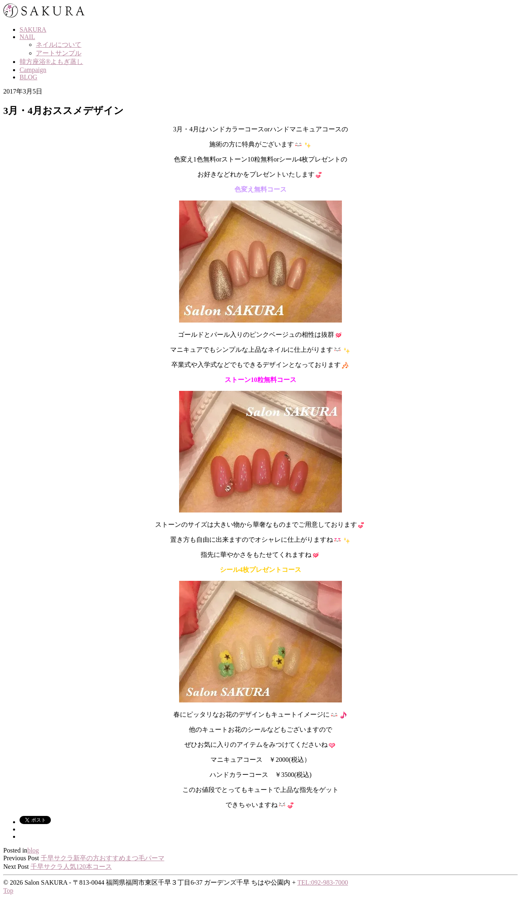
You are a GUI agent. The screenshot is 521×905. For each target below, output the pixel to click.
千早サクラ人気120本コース (71, 866)
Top (8, 890)
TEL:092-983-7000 (323, 882)
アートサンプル (58, 53)
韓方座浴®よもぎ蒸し (51, 61)
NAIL (27, 36)
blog (33, 850)
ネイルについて (58, 44)
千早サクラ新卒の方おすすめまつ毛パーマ (102, 858)
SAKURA (33, 29)
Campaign (33, 69)
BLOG (28, 77)
